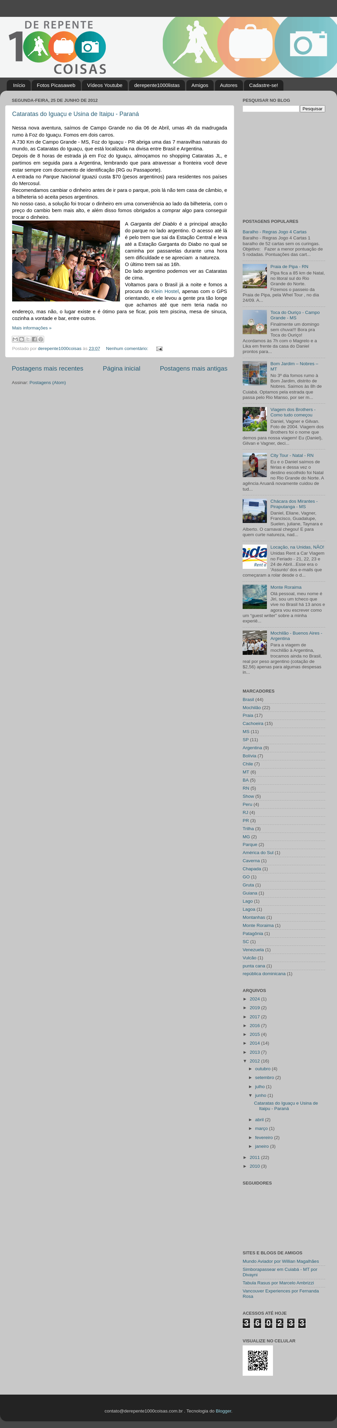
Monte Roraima (285, 587)
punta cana (254, 965)
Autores (229, 85)
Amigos (199, 85)
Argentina (252, 747)
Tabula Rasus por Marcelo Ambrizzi (278, 1282)
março (262, 1128)
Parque (250, 844)
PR (246, 820)
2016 (255, 1025)
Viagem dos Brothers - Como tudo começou (292, 412)
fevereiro (264, 1137)
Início (19, 85)
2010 (255, 1166)
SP (246, 739)
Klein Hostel (165, 291)
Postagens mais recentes (47, 368)
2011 (255, 1157)
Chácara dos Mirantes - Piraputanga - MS (293, 504)
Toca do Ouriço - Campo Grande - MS (294, 315)
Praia (248, 715)
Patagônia (253, 933)
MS (246, 731)
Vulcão (249, 957)
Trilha (248, 828)
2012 (255, 1060)
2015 (255, 1034)
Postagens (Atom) (48, 382)
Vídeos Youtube (104, 85)
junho (261, 1095)
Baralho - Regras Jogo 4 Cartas (275, 231)
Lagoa (249, 909)
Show (248, 796)
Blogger (223, 1411)
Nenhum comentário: (128, 348)
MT (246, 772)
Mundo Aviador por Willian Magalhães (281, 1261)
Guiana (250, 893)
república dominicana (264, 973)
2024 (255, 998)
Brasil (248, 699)
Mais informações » (32, 327)
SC (246, 941)
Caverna (251, 860)
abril (260, 1119)
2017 (255, 1016)
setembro (265, 1077)
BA (246, 780)
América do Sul (258, 852)
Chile (248, 763)
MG (246, 836)
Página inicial (121, 368)
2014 (255, 1043)
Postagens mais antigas (193, 368)
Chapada (252, 868)
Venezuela (253, 949)
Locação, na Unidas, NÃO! (297, 547)
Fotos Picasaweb (56, 85)
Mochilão (252, 707)
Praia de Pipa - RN (289, 266)
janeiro (262, 1146)
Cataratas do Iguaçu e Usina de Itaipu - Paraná (75, 114)
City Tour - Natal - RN (291, 455)
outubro (263, 1068)
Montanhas (254, 917)
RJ (245, 812)
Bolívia (249, 755)
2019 (255, 1007)
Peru (247, 804)
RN (246, 788)
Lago (248, 901)
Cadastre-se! (263, 85)
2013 (255, 1052)
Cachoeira (253, 723)
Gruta (248, 884)
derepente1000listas (157, 85)
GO (246, 876)
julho (260, 1086)
